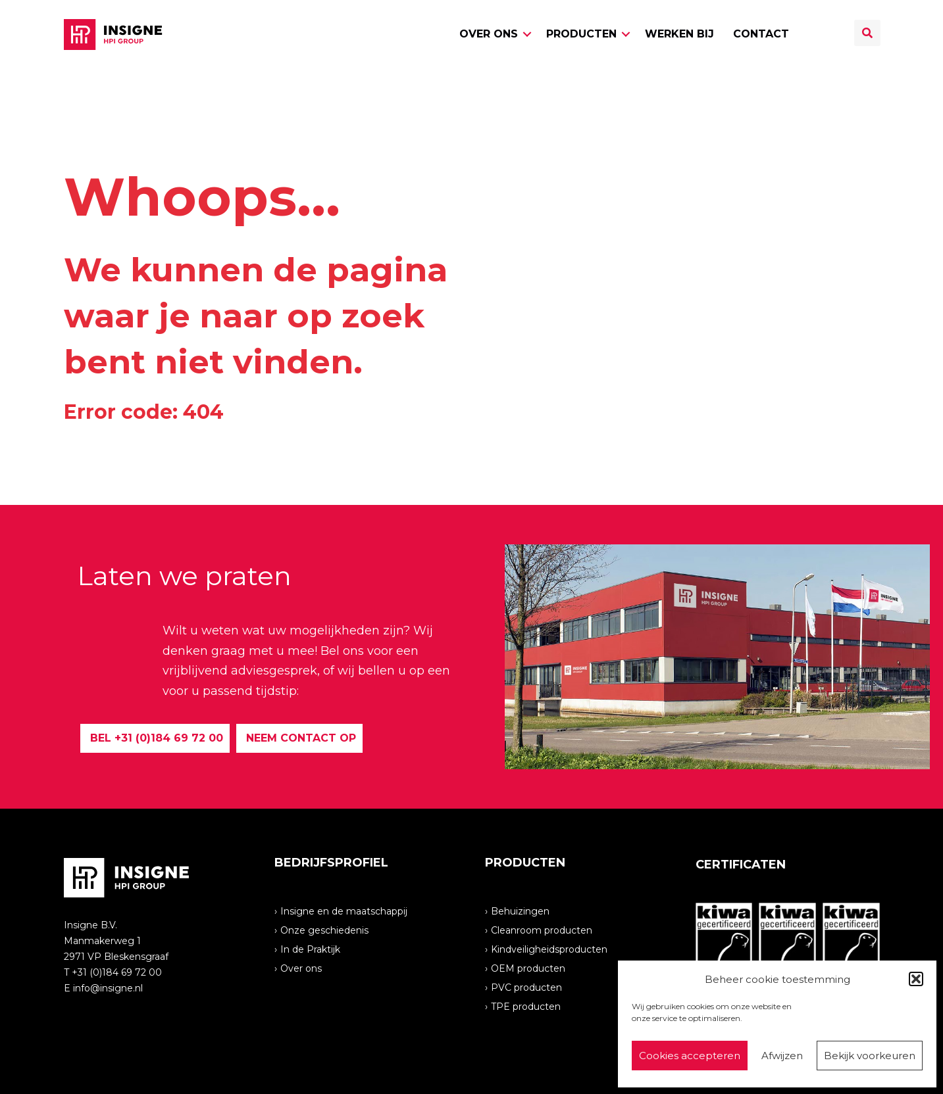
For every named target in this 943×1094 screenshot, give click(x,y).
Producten (581, 34)
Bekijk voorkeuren (869, 1055)
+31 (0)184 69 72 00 (117, 972)
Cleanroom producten (541, 929)
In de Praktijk (310, 948)
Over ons (488, 34)
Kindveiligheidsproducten (549, 948)
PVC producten (526, 987)
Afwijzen (782, 1055)
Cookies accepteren (689, 1055)
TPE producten (526, 1006)
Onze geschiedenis (324, 929)
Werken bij (679, 34)
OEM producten (528, 968)
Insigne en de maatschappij (343, 910)
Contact (761, 34)
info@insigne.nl (108, 988)
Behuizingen (520, 910)
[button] (916, 979)
